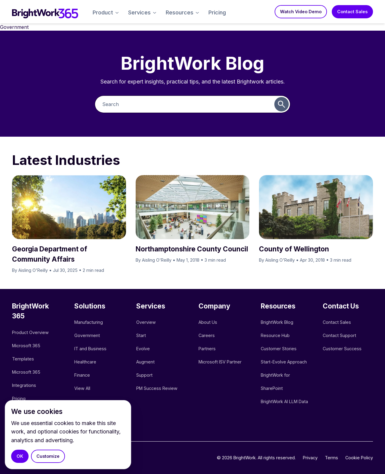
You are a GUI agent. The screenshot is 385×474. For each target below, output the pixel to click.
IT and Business (90, 348)
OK (20, 456)
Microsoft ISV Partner (220, 361)
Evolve (143, 348)
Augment (145, 361)
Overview (146, 322)
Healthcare (85, 361)
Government (87, 335)
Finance (82, 375)
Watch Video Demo (301, 11)
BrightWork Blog (277, 322)
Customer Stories (279, 348)
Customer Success (342, 348)
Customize (48, 456)
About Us (208, 322)
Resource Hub (275, 335)
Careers (207, 335)
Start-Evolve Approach (284, 361)
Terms (331, 457)
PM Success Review (156, 388)
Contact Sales (352, 11)
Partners (207, 348)
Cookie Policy (359, 457)
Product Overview (30, 332)
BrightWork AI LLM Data (284, 401)
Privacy (310, 457)
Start (141, 335)
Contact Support (339, 335)
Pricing (217, 12)
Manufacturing (88, 322)
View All (82, 388)
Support (144, 375)
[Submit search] (281, 104)
